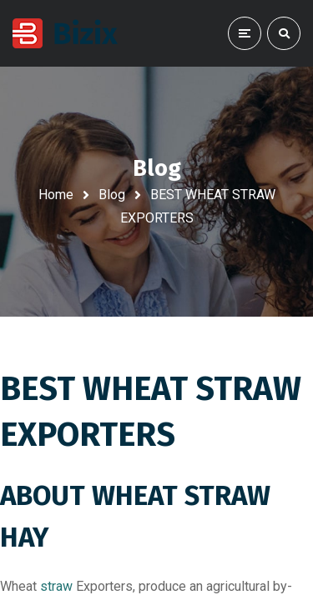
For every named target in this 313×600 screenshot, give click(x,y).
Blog (111, 194)
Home (55, 194)
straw (56, 586)
